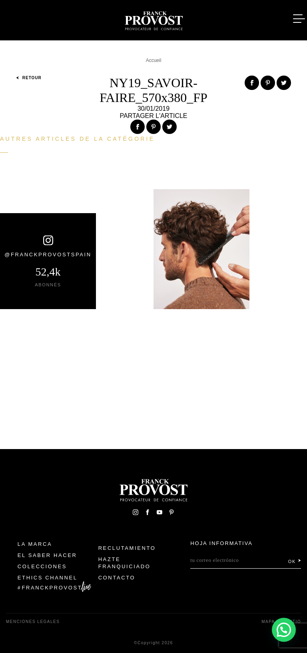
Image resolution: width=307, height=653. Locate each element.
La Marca (35, 544)
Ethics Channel (48, 578)
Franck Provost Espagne (153, 19)
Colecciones (42, 566)
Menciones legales (33, 621)
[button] (284, 630)
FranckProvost (52, 588)
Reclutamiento (127, 548)
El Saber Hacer (47, 555)
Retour (29, 78)
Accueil (153, 60)
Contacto (117, 578)
